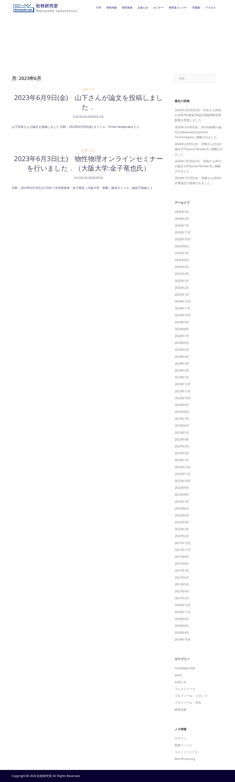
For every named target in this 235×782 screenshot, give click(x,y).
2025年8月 (182, 246)
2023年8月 (182, 412)
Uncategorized (185, 668)
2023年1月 (182, 460)
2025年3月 (182, 281)
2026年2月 (182, 219)
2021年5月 (182, 584)
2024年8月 (182, 329)
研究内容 (111, 7)
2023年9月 (182, 405)
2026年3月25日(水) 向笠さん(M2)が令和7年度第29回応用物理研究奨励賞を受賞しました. (198, 115)
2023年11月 (183, 391)
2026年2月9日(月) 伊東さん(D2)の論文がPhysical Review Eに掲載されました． (199, 149)
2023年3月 (182, 446)
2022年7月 (182, 502)
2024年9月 (182, 322)
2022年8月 (182, 495)
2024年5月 (182, 350)
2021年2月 (182, 598)
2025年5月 (182, 267)
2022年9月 (182, 488)
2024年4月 (182, 357)
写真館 (196, 7)
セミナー (158, 7)
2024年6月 (182, 343)
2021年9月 (182, 557)
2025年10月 (183, 239)
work (178, 675)
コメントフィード (186, 752)
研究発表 (127, 7)
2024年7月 (182, 336)
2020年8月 (182, 626)
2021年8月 (182, 564)
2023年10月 (183, 398)
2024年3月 (182, 363)
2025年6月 (182, 260)
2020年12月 (183, 605)
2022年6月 (182, 508)
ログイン (181, 738)
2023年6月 (182, 425)
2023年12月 (183, 384)
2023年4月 (182, 439)
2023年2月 (182, 453)
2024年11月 (183, 308)
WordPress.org (185, 759)
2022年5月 (182, 515)
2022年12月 (183, 467)
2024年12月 (183, 301)
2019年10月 (183, 639)
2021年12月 (183, 543)
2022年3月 (182, 529)
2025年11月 (183, 232)
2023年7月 (182, 419)
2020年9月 (182, 619)
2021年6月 (182, 577)
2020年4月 (182, 633)
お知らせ (143, 7)
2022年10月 (183, 481)
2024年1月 (182, 377)
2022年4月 (182, 522)
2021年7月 (182, 570)
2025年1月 (182, 294)
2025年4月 (182, 274)
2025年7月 (182, 253)
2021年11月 (183, 550)
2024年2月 (182, 370)
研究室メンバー (178, 7)
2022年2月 (182, 536)
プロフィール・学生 (188, 703)
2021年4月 (182, 591)
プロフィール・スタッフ (191, 696)
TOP (98, 7)
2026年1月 (182, 225)
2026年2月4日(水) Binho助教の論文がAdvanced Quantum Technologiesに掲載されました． (198, 132)
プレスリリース (185, 689)
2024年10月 (183, 315)
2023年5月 (182, 433)
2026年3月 (182, 212)
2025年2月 (182, 288)
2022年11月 (183, 474)
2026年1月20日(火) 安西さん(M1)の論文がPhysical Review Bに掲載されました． (198, 166)
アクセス (210, 7)
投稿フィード (183, 745)
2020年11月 (183, 612)
